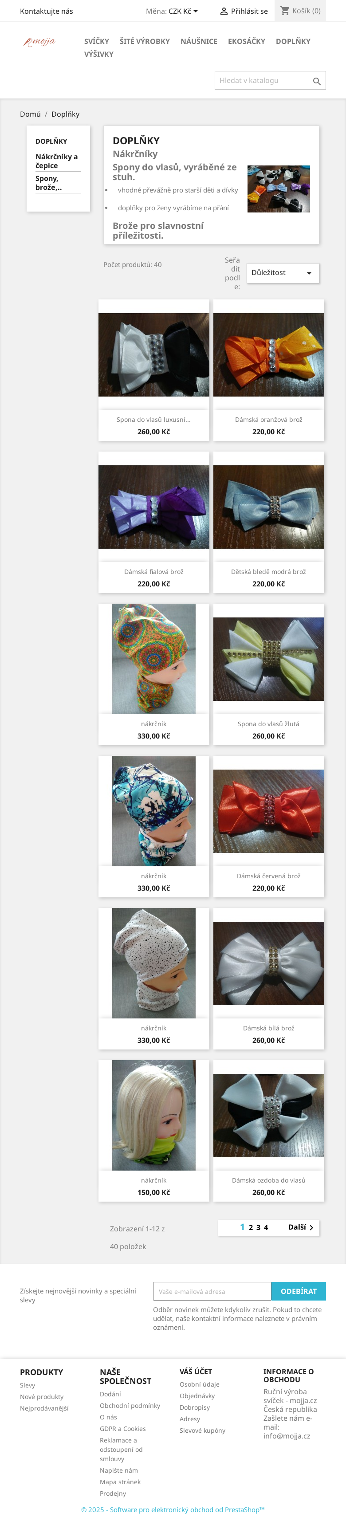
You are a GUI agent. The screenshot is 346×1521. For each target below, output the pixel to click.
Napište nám (119, 1470)
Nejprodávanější (44, 1408)
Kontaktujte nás (46, 11)
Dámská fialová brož (154, 571)
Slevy (27, 1385)
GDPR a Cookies (123, 1428)
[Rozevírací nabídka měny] (185, 12)
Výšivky (99, 54)
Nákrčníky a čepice (56, 161)
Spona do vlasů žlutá (268, 723)
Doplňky (293, 41)
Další (302, 1227)
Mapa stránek (120, 1482)
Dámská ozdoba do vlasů (269, 1180)
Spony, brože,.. (48, 183)
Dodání (110, 1394)
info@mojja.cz (287, 1436)
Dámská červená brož (269, 876)
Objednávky (197, 1395)
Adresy (190, 1419)
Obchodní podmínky (130, 1405)
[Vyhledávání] (270, 80)
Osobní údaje (200, 1384)
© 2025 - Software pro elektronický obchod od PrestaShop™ (173, 1509)
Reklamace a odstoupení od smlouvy (121, 1449)
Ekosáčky (246, 41)
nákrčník (153, 723)
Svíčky (96, 41)
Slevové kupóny (202, 1430)
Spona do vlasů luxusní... (154, 419)
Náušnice (199, 41)
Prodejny (113, 1493)
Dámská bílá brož (269, 1028)
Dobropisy (195, 1407)
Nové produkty (41, 1396)
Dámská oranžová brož (269, 419)
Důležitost (283, 273)
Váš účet (196, 1371)
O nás (108, 1417)
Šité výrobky (145, 41)
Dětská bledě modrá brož (268, 571)
